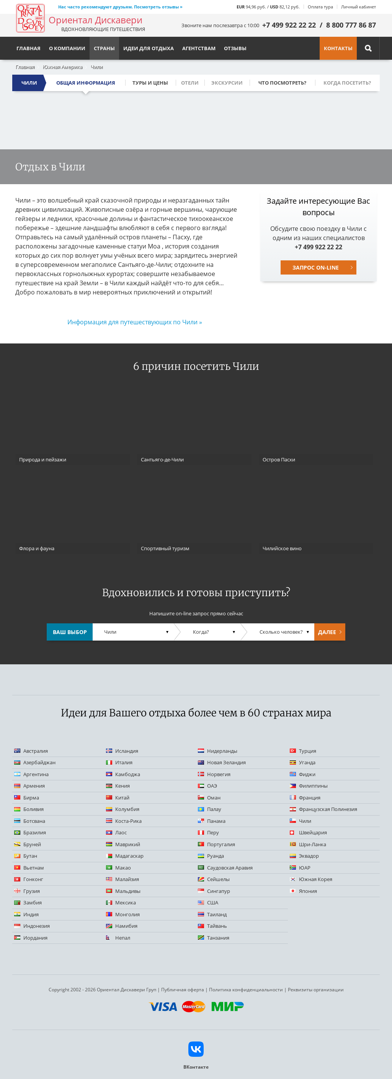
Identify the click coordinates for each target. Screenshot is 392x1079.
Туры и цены (150, 82)
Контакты (338, 48)
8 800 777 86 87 (351, 24)
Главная (24, 66)
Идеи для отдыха (148, 48)
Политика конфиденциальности (246, 989)
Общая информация (85, 82)
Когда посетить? (347, 82)
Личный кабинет (358, 7)
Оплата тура (320, 7)
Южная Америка (62, 66)
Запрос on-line (315, 267)
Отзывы (235, 48)
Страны (104, 48)
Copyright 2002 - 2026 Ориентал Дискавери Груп (102, 989)
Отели (190, 82)
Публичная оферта (182, 989)
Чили (96, 66)
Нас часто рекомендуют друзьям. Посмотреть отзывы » (120, 7)
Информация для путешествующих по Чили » (134, 322)
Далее (327, 632)
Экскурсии (227, 82)
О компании (67, 48)
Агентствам (199, 48)
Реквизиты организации (316, 989)
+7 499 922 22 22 (289, 24)
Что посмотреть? (282, 82)
